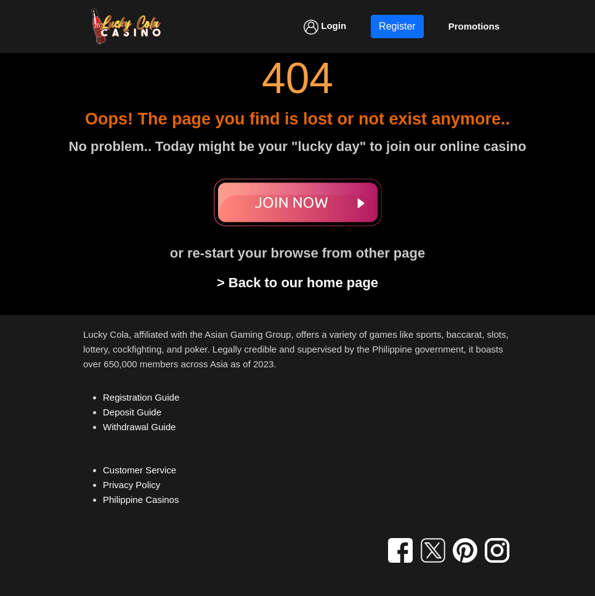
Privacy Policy (131, 485)
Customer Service (139, 470)
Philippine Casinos (141, 499)
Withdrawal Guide (139, 427)
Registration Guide (141, 397)
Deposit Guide (132, 412)
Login (325, 27)
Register (397, 26)
